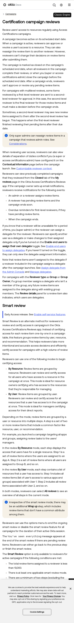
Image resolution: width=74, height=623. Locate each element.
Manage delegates (40, 271)
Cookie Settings (37, 612)
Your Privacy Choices (52, 596)
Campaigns (10, 14)
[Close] (70, 588)
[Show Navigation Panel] (69, 4)
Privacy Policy (23, 596)
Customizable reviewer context (34, 168)
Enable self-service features (49, 314)
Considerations (17, 143)
